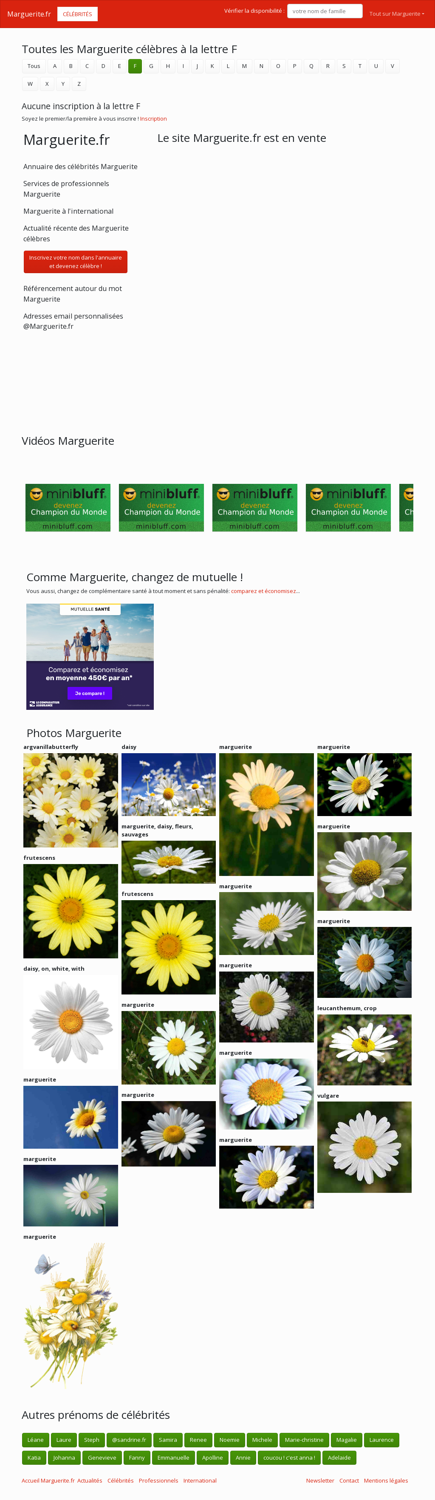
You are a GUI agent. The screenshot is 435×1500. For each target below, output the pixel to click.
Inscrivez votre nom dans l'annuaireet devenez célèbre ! (75, 262)
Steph (91, 1440)
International (200, 1480)
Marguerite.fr (29, 14)
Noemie (230, 1440)
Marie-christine (304, 1440)
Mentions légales (386, 1480)
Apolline (212, 1457)
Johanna (64, 1457)
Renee (198, 1440)
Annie (243, 1457)
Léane (36, 1440)
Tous (34, 66)
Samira (168, 1440)
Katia (34, 1457)
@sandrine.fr (129, 1440)
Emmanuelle (173, 1457)
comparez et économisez (263, 591)
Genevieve (102, 1457)
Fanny (137, 1457)
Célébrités (77, 14)
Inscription (153, 118)
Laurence (382, 1440)
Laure (63, 1440)
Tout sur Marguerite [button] (395, 13)
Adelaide (339, 1457)
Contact (349, 1480)
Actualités (89, 1480)
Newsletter (320, 1480)
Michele (262, 1440)
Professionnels (158, 1480)
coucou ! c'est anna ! (289, 1457)
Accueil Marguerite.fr (48, 1480)
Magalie (346, 1440)
